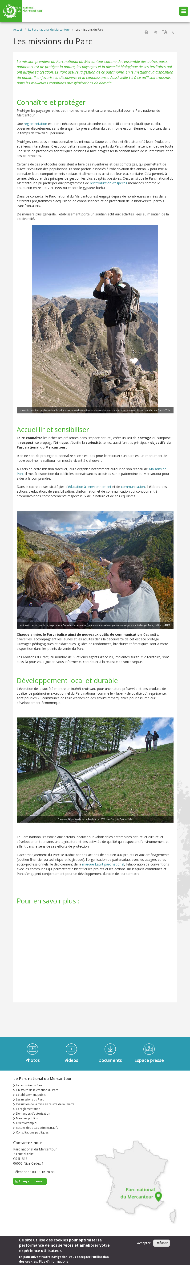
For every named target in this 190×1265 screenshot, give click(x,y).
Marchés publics (27, 1118)
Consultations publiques (32, 1132)
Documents (110, 1060)
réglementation (35, 123)
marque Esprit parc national (103, 864)
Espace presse (149, 1060)
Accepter (143, 1243)
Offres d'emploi (26, 1123)
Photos (32, 1060)
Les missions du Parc (30, 1099)
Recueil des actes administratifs (37, 1128)
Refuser (161, 1243)
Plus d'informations (53, 1261)
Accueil (18, 30)
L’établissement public (31, 1095)
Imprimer (146, 32)
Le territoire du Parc (29, 1085)
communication (133, 486)
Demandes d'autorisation (33, 1114)
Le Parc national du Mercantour (49, 30)
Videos (71, 1060)
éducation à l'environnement (89, 486)
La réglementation (28, 1109)
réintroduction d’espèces (108, 183)
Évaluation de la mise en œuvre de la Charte (45, 1104)
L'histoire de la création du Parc (37, 1090)
